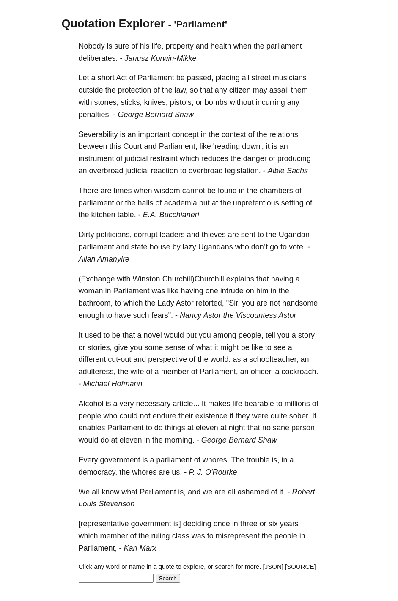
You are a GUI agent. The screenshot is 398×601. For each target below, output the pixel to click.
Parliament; (178, 146)
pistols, (182, 102)
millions (297, 403)
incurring (270, 102)
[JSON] (273, 566)
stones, (106, 102)
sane (281, 427)
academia (180, 203)
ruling (160, 536)
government (120, 460)
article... (186, 403)
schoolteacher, (273, 359)
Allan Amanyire (104, 259)
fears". (162, 315)
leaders (172, 234)
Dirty (86, 234)
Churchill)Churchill (193, 279)
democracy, (98, 472)
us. (177, 472)
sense (175, 347)
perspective (167, 359)
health (221, 46)
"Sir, (233, 303)
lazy (189, 247)
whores (144, 472)
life (237, 403)
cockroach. (299, 371)
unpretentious (256, 203)
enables (92, 427)
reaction (164, 171)
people (90, 416)
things (175, 427)
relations (283, 134)
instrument (96, 158)
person (303, 427)
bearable (259, 403)
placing (228, 78)
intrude (232, 291)
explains (240, 279)
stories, (100, 347)
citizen (240, 90)
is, (275, 460)
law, (181, 90)
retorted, (210, 303)
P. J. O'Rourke (213, 472)
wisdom (167, 190)
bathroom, (96, 303)
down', (253, 146)
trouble (257, 460)
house (160, 247)
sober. (299, 416)
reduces (214, 158)
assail (279, 90)
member (175, 371)
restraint (164, 158)
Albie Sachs (288, 171)
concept (185, 134)
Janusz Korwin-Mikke (161, 58)
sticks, (131, 102)
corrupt (146, 234)
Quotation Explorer (113, 23)
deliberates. (98, 58)
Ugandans (215, 247)
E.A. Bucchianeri (171, 214)
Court (133, 146)
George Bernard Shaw (156, 114)
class (180, 536)
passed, (200, 78)
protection (134, 90)
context (234, 134)
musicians (290, 78)
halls (146, 203)
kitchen (103, 214)
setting (292, 203)
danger (255, 158)
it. (282, 492)
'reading (226, 146)
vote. (297, 247)
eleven (207, 427)
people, (251, 335)
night (237, 427)
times (123, 190)
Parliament (156, 78)
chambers (276, 190)
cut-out (119, 359)
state (139, 247)
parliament (284, 46)
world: (220, 359)
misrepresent (238, 536)
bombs (216, 102)
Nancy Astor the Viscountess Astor (238, 315)
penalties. (95, 114)
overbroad (106, 171)
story (306, 335)
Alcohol (91, 403)
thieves (214, 234)
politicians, (114, 234)
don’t (259, 247)
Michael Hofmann (113, 384)
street (261, 78)
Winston (146, 279)
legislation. (243, 171)
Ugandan (294, 234)
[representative (104, 523)
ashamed (253, 492)
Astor (185, 303)
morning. (180, 440)
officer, (262, 371)
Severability (98, 134)
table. (127, 214)
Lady (166, 303)
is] (177, 523)
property (180, 46)
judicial (136, 158)
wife (137, 371)
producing (294, 158)
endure (164, 416)
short (106, 78)
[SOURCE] (300, 566)
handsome (300, 303)
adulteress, (97, 371)
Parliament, (219, 371)
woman (91, 291)
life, (158, 46)
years (289, 523)
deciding (197, 523)
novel (153, 335)
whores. (216, 460)
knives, (156, 102)
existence (211, 416)
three (249, 523)
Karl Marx (140, 548)
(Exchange (97, 279)
